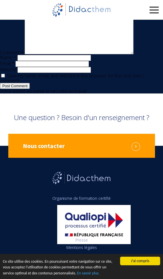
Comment (11, 59)
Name (8, 64)
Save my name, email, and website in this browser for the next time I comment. (72, 85)
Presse (81, 247)
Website (8, 76)
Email (7, 70)
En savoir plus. (88, 273)
